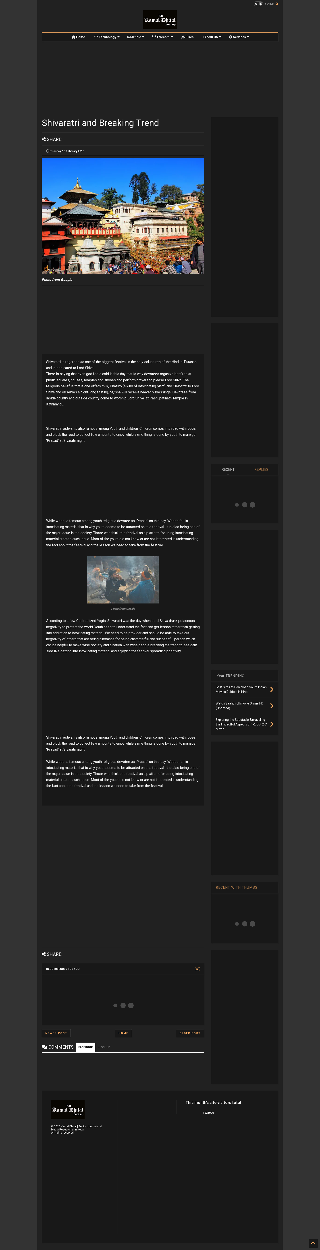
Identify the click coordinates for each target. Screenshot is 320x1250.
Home (78, 37)
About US (212, 37)
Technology (107, 37)
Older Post (190, 1033)
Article (135, 37)
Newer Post (56, 1033)
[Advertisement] (160, 79)
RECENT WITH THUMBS (237, 887)
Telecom (162, 37)
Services (239, 37)
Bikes (187, 37)
